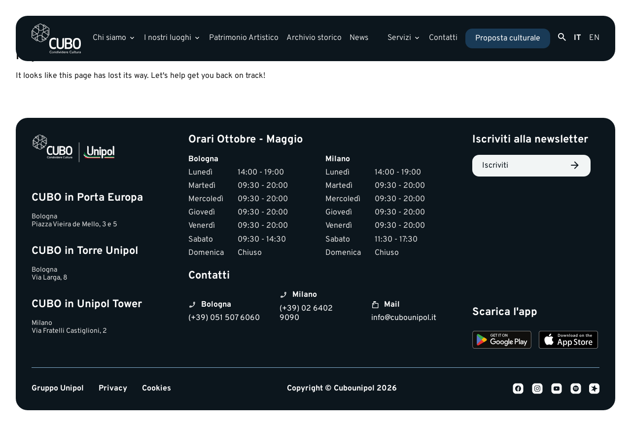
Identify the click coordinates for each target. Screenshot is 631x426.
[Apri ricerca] (562, 37)
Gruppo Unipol (58, 388)
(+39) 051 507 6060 (224, 318)
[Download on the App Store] (568, 341)
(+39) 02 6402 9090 (306, 313)
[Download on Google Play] (501, 341)
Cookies (156, 388)
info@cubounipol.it (403, 318)
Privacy (113, 388)
